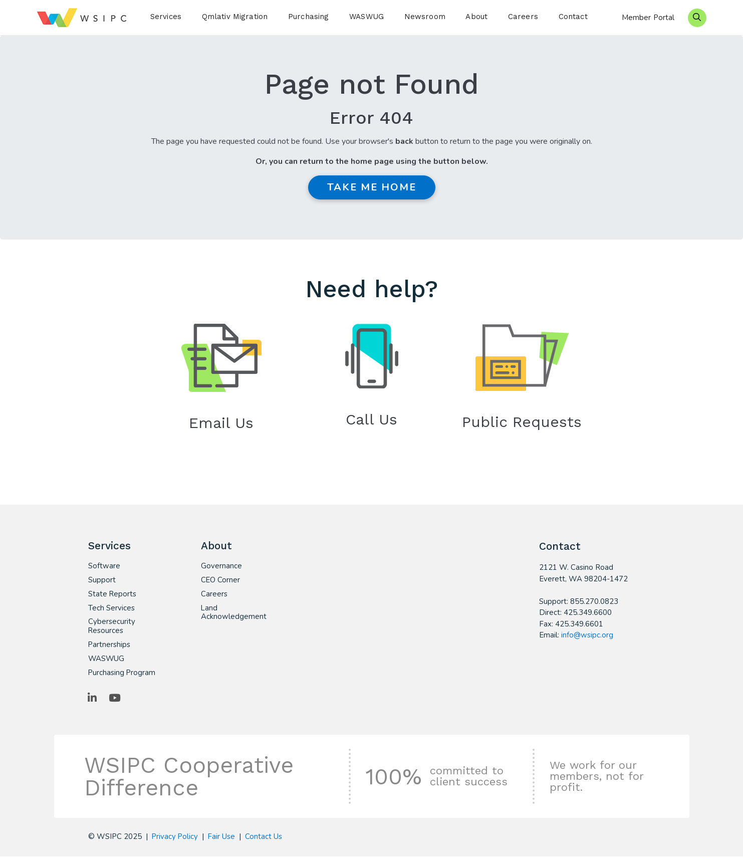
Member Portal (648, 18)
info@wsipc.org (587, 635)
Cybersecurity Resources (111, 627)
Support (102, 580)
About (476, 16)
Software (104, 566)
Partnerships (109, 645)
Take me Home (371, 187)
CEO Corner (220, 580)
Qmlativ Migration (235, 16)
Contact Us (265, 837)
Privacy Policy (175, 837)
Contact (573, 16)
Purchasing (308, 16)
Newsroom (424, 16)
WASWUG (366, 16)
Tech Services (111, 608)
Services (165, 16)
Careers (523, 16)
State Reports (112, 594)
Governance (221, 566)
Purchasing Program (122, 673)
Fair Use (222, 837)
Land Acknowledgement (234, 613)
